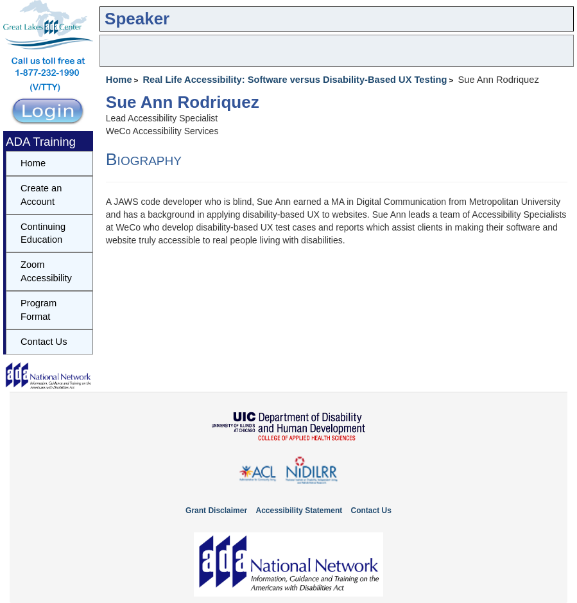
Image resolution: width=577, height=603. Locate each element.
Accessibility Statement (298, 510)
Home (119, 79)
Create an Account (41, 195)
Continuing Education (43, 233)
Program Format (38, 310)
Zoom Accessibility (46, 271)
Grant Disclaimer (216, 510)
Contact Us (44, 341)
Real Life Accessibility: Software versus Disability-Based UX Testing (294, 79)
